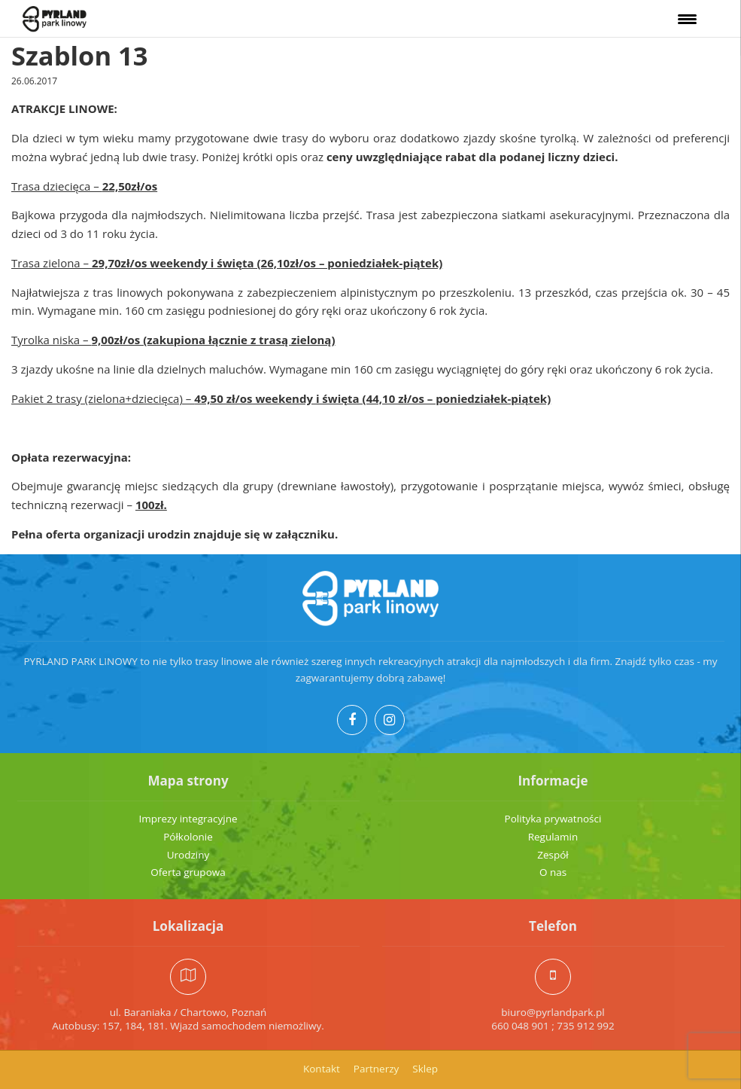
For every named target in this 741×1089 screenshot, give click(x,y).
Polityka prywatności (553, 818)
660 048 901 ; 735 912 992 (553, 1026)
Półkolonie (188, 836)
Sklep (425, 1068)
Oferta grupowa (187, 872)
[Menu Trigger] (687, 18)
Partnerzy (376, 1068)
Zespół (553, 855)
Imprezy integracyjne (187, 818)
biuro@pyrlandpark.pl (552, 1012)
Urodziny (188, 855)
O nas (552, 872)
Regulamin (553, 836)
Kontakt (321, 1068)
